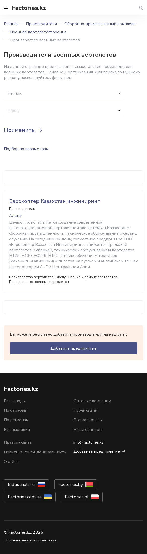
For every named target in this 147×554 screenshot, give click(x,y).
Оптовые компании (92, 401)
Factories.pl (77, 497)
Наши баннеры (88, 429)
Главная (11, 24)
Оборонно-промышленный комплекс (99, 24)
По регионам (16, 420)
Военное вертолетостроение (38, 32)
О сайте (11, 461)
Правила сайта (18, 442)
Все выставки (17, 429)
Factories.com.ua (25, 497)
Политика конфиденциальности (35, 452)
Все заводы (15, 401)
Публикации (85, 410)
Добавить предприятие (73, 348)
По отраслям (16, 410)
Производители (41, 24)
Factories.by (70, 484)
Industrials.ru (21, 484)
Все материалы (88, 420)
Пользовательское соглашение (30, 540)
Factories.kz (29, 8)
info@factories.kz (89, 442)
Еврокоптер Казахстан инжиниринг (54, 201)
